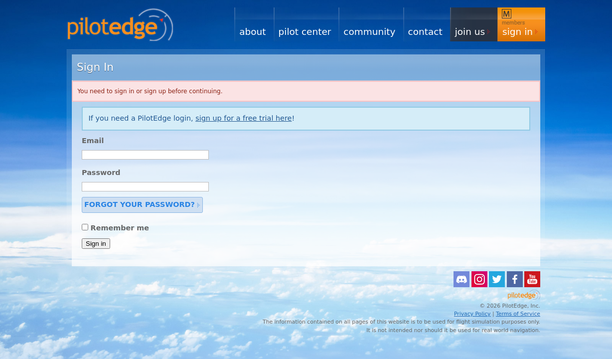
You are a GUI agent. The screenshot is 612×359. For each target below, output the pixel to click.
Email (93, 141)
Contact (425, 31)
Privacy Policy (472, 314)
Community (369, 31)
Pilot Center (305, 31)
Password (101, 173)
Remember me (120, 228)
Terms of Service (518, 314)
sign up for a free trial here (243, 118)
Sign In (517, 31)
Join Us (470, 31)
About (252, 31)
